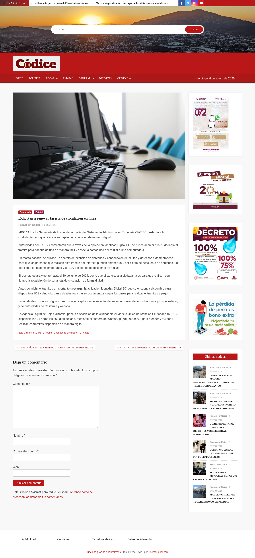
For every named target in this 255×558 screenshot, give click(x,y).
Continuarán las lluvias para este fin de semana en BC (213, 453)
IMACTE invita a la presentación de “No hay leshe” (147, 347)
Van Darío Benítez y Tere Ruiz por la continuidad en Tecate (57, 347)
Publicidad (29, 539)
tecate (86, 332)
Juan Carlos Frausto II (220, 367)
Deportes (105, 78)
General (85, 78)
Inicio (19, 78)
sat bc (48, 332)
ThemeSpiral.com (158, 552)
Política (34, 78)
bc (39, 332)
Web (16, 467)
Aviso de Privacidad (140, 539)
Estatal (68, 78)
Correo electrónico (25, 451)
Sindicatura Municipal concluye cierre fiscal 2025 (215, 476)
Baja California (26, 332)
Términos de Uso (103, 539)
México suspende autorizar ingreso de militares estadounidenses (132, 3)
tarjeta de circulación (67, 332)
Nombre (19, 435)
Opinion (122, 78)
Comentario (21, 383)
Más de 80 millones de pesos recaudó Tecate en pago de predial (214, 498)
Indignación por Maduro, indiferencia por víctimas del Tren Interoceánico (46, 3)
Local (50, 78)
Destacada (25, 212)
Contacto (63, 539)
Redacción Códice (29, 224)
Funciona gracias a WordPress (103, 552)
